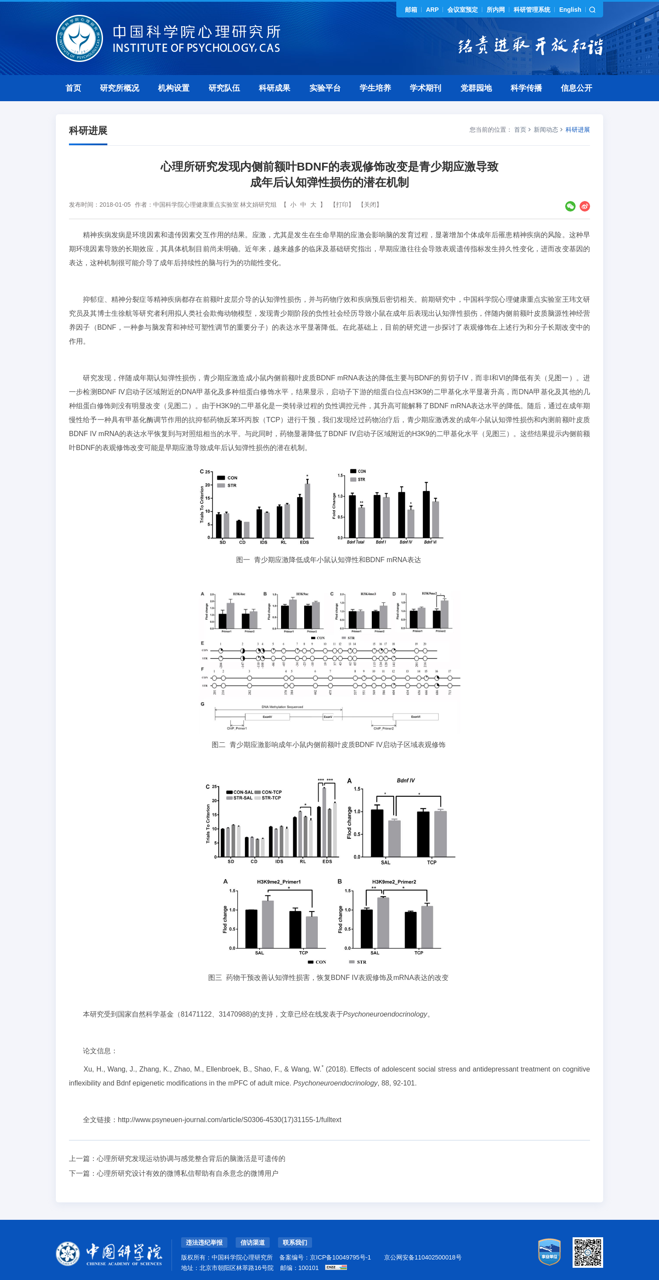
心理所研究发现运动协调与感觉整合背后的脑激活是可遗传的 (191, 1158)
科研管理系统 (532, 9)
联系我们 (295, 1242)
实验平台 (325, 88)
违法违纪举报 (204, 1242)
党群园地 (476, 88)
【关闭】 (370, 204)
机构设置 (173, 88)
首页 (73, 88)
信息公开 (576, 88)
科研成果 (274, 88)
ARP (432, 9)
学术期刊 (425, 88)
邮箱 (411, 9)
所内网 (496, 9)
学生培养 (375, 88)
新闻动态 (546, 129)
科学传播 (526, 88)
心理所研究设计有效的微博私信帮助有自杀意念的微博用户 (187, 1173)
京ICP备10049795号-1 (340, 1257)
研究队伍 (224, 88)
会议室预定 (462, 9)
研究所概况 (119, 88)
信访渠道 (252, 1242)
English (570, 9)
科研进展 (578, 129)
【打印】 (342, 204)
